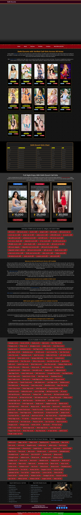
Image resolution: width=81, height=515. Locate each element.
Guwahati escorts (47, 454)
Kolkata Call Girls (35, 472)
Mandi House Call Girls (37, 415)
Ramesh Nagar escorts (14, 376)
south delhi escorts (43, 238)
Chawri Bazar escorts (58, 346)
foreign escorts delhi (61, 253)
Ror (33, 512)
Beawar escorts (58, 454)
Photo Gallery (45, 512)
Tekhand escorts (25, 385)
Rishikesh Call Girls (36, 475)
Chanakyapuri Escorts (56, 376)
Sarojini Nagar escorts (53, 400)
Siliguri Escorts (12, 451)
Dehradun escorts (41, 451)
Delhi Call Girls (52, 81)
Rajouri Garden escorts (14, 379)
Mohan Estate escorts (36, 364)
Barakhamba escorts (28, 352)
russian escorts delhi (29, 256)
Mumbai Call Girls (34, 469)
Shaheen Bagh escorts (28, 427)
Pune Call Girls (25, 472)
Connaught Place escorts (53, 373)
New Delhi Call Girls (59, 46)
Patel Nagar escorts (60, 418)
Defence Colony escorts (39, 361)
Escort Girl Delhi (26, 81)
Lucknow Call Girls (47, 472)
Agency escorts (34, 496)
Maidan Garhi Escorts (51, 355)
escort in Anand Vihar (52, 352)
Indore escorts (56, 448)
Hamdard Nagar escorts (14, 400)
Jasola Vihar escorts (13, 355)
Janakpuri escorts (65, 412)
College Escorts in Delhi (14, 492)
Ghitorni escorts (47, 394)
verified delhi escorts (55, 235)
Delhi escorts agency (35, 287)
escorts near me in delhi (14, 235)
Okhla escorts (25, 367)
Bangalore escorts (31, 445)
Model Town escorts (28, 400)
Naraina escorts (49, 379)
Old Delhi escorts (39, 352)
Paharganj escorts (12, 346)
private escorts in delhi (43, 244)
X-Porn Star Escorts (36, 489)
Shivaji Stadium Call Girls (64, 349)
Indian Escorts (34, 501)
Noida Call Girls (57, 478)
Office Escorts (34, 498)
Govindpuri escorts (59, 367)
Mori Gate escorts (48, 418)
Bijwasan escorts (63, 403)
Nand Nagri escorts (38, 349)
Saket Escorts (46, 424)
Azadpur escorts (46, 346)
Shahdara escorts (64, 382)
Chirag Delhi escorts (36, 418)
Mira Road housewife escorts (61, 394)
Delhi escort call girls (66, 177)
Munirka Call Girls (35, 424)
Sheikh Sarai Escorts (50, 349)
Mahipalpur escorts (13, 343)
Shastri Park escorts (39, 412)
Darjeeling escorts (44, 442)
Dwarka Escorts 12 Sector (28, 376)
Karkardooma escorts (25, 349)
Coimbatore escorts (24, 466)
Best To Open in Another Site (56, 500)
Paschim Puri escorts (37, 409)
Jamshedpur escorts (43, 463)
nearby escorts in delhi (42, 235)
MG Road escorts (12, 397)
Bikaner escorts (54, 463)
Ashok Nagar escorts (41, 388)
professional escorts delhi (29, 238)
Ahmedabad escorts (13, 454)
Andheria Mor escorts (26, 391)
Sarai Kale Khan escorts (53, 361)
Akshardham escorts (50, 385)
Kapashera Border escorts (55, 388)
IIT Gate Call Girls (52, 430)
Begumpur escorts (12, 349)
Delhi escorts (16, 53)
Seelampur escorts (13, 412)
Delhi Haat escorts (40, 373)
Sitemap (29, 512)
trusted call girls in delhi (29, 244)
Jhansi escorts (33, 460)
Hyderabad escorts (64, 451)
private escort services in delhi (15, 253)
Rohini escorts (24, 406)
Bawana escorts (66, 406)
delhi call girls (53, 232)
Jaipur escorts (31, 451)
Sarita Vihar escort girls (50, 364)
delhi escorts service (22, 232)
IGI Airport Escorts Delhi (52, 412)
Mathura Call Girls (22, 478)
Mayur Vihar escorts (62, 385)
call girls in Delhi (13, 59)
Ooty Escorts (34, 466)
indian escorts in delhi (47, 253)
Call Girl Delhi (65, 81)
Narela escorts (56, 406)
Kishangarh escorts (13, 457)
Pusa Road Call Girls (13, 415)
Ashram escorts (35, 367)
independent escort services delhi (30, 247)
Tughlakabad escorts (26, 355)
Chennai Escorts (27, 448)
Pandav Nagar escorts (28, 388)
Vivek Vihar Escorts (64, 352)
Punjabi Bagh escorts (37, 379)
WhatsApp (60, 513)
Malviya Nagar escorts (14, 418)
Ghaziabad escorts (66, 466)
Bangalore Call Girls (46, 469)
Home (18, 46)
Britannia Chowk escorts (24, 409)
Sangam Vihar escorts (55, 397)
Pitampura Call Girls (38, 421)
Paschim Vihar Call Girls (51, 409)
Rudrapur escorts (57, 457)
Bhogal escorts (26, 370)
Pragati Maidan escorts (65, 415)
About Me (40, 512)
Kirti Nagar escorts (13, 382)
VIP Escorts (12, 499)
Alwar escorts (65, 442)
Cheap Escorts (34, 492)
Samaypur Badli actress (37, 358)
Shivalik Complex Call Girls (15, 433)
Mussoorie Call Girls (61, 475)
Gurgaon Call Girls (46, 478)
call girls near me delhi (28, 235)
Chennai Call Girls (58, 469)
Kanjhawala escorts (13, 361)
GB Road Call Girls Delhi (26, 397)
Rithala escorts (23, 346)
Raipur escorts (22, 463)
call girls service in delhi (60, 250)
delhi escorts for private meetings (49, 247)
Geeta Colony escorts (36, 385)
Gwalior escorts (12, 463)
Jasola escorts (65, 361)
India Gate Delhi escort (14, 403)
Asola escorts (11, 358)
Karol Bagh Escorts (67, 373)
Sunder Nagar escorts (27, 403)
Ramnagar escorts (46, 457)
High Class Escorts (35, 494)
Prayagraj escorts (55, 460)
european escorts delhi (42, 256)
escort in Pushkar (67, 448)
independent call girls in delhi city (16, 250)
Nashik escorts (12, 442)
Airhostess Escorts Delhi (15, 498)
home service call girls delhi (15, 241)
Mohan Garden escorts (23, 358)
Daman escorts (23, 460)
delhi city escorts (48, 250)
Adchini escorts (63, 430)
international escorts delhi (14, 256)
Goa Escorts (60, 512)
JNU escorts (63, 391)
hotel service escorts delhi (56, 238)
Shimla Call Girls (58, 472)
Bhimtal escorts (35, 457)
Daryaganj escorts (12, 424)
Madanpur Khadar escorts (64, 364)
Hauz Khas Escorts (40, 430)
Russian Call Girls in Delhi (15, 496)
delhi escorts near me (64, 232)
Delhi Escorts (11, 2)
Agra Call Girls (12, 478)
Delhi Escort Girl (13, 81)
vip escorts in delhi (67, 235)
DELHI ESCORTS (35, 454)
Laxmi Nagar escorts (52, 382)
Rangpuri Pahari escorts (14, 430)
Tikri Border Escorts (13, 421)
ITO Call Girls (25, 418)
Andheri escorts (25, 454)
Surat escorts (47, 448)
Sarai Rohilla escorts (13, 406)
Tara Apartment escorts (14, 370)
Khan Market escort (13, 385)
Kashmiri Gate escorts (22, 364)
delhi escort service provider (34, 250)
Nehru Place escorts (56, 343)
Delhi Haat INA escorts (14, 394)
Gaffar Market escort (39, 382)
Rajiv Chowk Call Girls (51, 415)
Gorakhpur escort (12, 460)
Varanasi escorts (54, 466)
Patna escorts (21, 451)
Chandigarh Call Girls (48, 475)
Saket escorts (45, 343)
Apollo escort (11, 364)
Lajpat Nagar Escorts (13, 373)
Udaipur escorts (33, 442)
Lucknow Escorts (52, 451)
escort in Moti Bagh (39, 391)
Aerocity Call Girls (24, 343)
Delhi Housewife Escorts (37, 487)
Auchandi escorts (59, 358)
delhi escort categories (14, 247)
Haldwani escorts (24, 457)
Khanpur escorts (68, 397)
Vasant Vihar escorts (55, 427)
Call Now (20, 513)
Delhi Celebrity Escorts (36, 491)
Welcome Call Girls (65, 409)
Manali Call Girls (12, 475)
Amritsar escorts (12, 466)
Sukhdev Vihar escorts (14, 367)
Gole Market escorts (40, 400)
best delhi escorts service (59, 241)
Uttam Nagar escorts (43, 376)
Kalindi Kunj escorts (47, 367)
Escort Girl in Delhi (39, 81)
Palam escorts (26, 379)
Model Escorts (12, 487)
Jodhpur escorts (53, 445)
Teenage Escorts (13, 501)
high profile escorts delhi (14, 238)
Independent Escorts (14, 494)
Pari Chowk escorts (25, 421)
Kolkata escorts (42, 445)
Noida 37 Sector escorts (14, 427)
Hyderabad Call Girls (13, 472)
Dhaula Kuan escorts (13, 391)
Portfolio (40, 46)
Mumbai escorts (55, 442)
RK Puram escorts (56, 424)
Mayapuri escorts (59, 379)
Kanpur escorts (64, 463)
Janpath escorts (25, 415)
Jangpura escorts (49, 370)
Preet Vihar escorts (25, 361)
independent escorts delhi (31, 241)
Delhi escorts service (13, 271)
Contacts (48, 46)
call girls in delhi (44, 232)
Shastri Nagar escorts (25, 412)
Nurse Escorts (34, 499)
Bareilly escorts (66, 460)
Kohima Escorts (44, 466)
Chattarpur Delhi (37, 394)
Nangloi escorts (39, 403)
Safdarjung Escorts (60, 370)
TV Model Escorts (13, 489)
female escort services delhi (33, 253)
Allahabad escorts (43, 460)
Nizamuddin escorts (37, 370)
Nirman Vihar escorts (28, 430)
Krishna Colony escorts (14, 388)
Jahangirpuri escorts (35, 346)
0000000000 (18, 507)
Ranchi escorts (63, 445)
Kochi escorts (21, 445)
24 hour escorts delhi (45, 241)
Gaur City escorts (49, 421)
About (25, 46)
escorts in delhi (33, 232)
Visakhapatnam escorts (14, 448)
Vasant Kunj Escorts (61, 421)
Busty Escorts (12, 491)
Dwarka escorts (36, 343)
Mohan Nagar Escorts (42, 427)
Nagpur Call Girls (22, 442)
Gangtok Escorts (37, 448)
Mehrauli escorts (26, 394)
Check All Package (18, 219)
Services (32, 46)
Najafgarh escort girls (51, 403)
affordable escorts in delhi (14, 244)
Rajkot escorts (31, 463)
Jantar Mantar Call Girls (14, 352)
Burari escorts (11, 409)
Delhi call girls (10, 293)
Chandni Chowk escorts (26, 382)
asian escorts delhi (55, 256)
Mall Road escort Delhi (52, 391)
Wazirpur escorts (35, 406)
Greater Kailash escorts (27, 373)
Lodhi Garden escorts (65, 355)
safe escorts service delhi (57, 244)
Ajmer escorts (11, 445)
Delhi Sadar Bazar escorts (41, 397)
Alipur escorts (49, 358)
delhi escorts (11, 232)
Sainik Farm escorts (39, 355)
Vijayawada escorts (13, 469)
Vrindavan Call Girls (34, 478)
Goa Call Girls (24, 469)
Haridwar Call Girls (23, 475)
